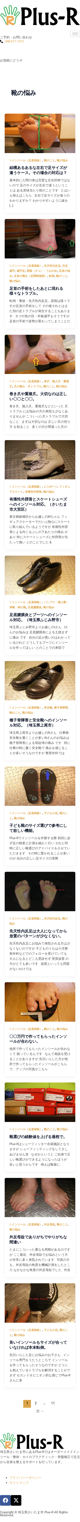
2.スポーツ (50, 486)
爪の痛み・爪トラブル (28, 386)
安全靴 (48, 707)
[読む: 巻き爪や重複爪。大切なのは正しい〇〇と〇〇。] (40, 354)
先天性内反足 (52, 265)
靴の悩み (62, 160)
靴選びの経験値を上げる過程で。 (38, 1136)
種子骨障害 (61, 707)
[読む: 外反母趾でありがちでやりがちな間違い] (40, 1197)
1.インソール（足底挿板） (25, 160)
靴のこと (49, 160)
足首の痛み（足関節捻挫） (30, 276)
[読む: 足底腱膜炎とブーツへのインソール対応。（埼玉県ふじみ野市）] (40, 575)
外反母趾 (49, 1224)
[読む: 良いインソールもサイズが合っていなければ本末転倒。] (40, 1303)
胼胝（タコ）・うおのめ (42, 270)
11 (53, 1403)
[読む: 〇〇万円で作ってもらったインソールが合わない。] (40, 1002)
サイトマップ (19, 1483)
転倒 (51, 276)
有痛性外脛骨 (33, 491)
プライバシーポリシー (25, 1478)
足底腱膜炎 (35, 607)
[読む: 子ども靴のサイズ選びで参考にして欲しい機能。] (40, 786)
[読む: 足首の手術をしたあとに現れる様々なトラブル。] (40, 238)
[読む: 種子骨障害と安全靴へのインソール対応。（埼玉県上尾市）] (40, 680)
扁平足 (21, 270)
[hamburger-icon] (75, 34)
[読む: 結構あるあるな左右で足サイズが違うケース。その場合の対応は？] (40, 133)
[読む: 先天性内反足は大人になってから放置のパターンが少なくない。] (40, 891)
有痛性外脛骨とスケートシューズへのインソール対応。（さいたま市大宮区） (38, 504)
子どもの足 (51, 813)
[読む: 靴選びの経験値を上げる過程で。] (40, 1102)
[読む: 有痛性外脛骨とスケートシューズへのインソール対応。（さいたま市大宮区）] (40, 459)
